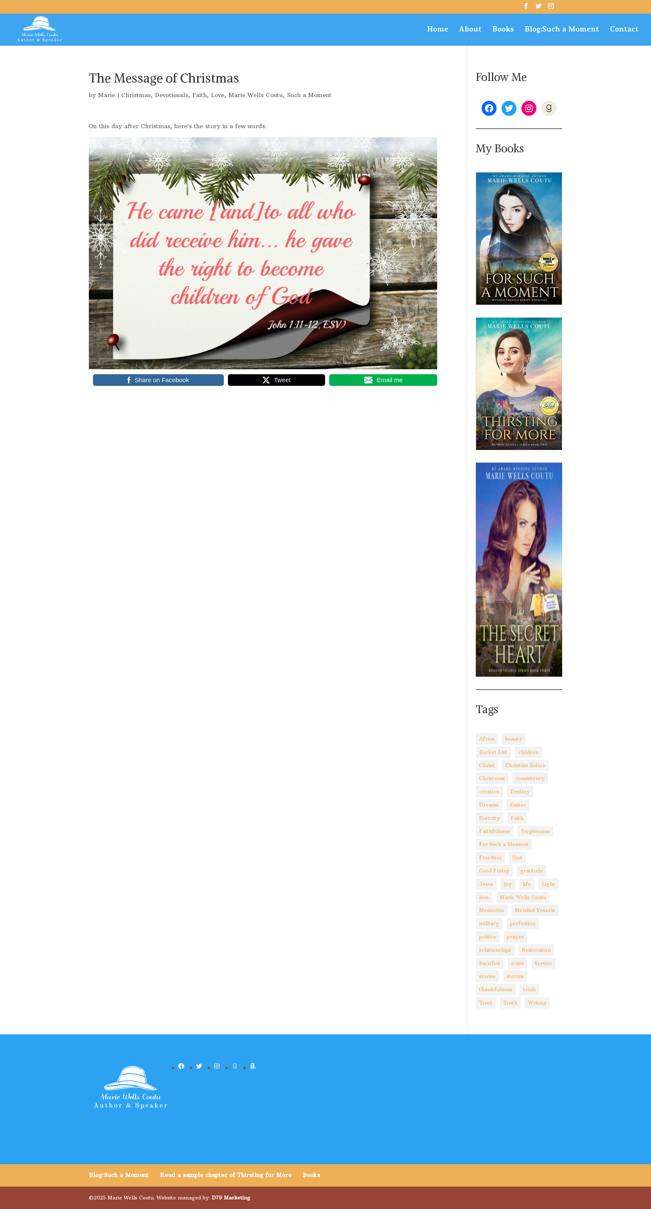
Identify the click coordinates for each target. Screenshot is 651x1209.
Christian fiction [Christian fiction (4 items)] (525, 765)
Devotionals (171, 95)
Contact (624, 29)
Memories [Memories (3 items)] (491, 910)
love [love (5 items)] (484, 897)
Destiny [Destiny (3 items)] (520, 791)
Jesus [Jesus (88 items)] (486, 884)
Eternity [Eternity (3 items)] (489, 818)
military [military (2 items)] (489, 923)
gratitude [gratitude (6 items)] (531, 871)
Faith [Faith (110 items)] (517, 818)
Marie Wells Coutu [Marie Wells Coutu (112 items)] (523, 897)
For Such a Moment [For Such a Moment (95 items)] (504, 844)
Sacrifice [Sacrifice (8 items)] (489, 963)
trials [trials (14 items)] (529, 989)
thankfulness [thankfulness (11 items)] (495, 989)
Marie (106, 95)
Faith (199, 95)
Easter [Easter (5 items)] (518, 805)
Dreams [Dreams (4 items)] (489, 805)
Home (437, 29)
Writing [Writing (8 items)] (537, 1002)
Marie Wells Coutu (255, 95)
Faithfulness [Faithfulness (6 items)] (494, 831)
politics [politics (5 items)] (487, 937)
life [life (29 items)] (527, 884)
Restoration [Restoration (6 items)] (536, 950)
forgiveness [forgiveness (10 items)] (535, 831)
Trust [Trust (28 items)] (485, 1002)
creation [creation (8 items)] (489, 791)
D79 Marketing (231, 1197)
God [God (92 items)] (517, 857)
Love (217, 95)
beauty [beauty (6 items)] (513, 739)
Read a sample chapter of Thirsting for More (225, 1175)
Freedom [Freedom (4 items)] (490, 857)
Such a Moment (309, 95)
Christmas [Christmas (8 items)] (492, 778)
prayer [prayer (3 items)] (515, 937)
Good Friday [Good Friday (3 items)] (494, 871)
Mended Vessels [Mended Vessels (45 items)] (535, 910)
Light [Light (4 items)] (548, 884)
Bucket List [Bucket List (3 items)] (493, 752)
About (470, 29)
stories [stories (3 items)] (487, 976)
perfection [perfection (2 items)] (523, 923)
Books (503, 29)
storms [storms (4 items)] (515, 976)
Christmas (136, 95)
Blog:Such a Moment (562, 29)
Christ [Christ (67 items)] (486, 765)
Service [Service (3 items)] (543, 963)
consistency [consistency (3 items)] (530, 778)
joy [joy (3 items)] (508, 884)
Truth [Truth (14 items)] (510, 1002)
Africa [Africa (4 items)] (486, 739)
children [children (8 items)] (528, 752)
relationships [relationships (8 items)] (495, 950)
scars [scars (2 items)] (517, 963)
